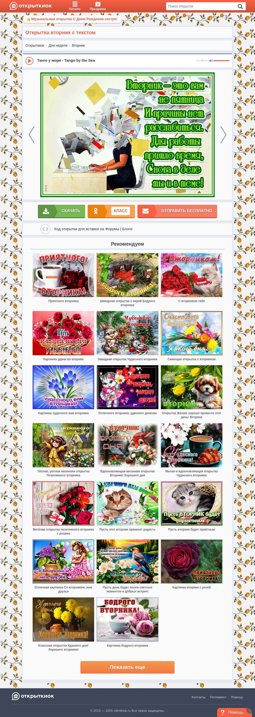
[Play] (29, 61)
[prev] (31, 134)
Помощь (237, 697)
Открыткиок (34, 45)
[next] (223, 134)
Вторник (78, 45)
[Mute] (210, 60)
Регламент (218, 697)
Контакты (198, 697)
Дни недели (58, 45)
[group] (127, 60)
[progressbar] (221, 61)
